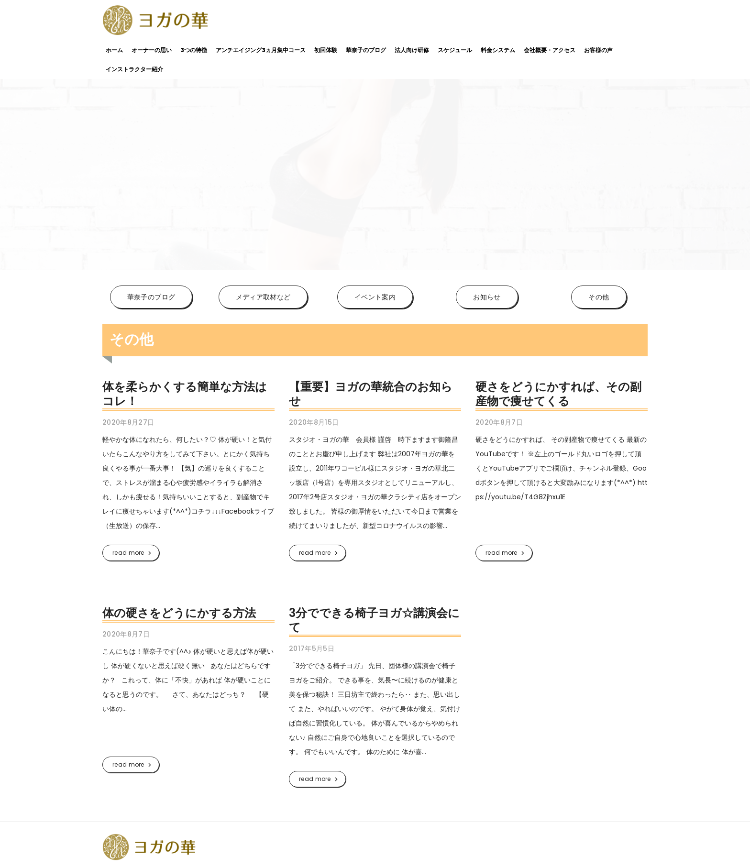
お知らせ (486, 297)
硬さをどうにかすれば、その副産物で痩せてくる (558, 394)
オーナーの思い (152, 50)
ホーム (114, 50)
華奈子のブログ (366, 50)
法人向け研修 (412, 50)
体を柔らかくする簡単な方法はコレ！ (184, 394)
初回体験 (325, 50)
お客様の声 (598, 50)
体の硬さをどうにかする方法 (179, 613)
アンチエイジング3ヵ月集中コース (261, 50)
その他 (598, 297)
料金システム (498, 50)
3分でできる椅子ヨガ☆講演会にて (374, 620)
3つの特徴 (193, 50)
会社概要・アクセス (549, 50)
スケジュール (455, 50)
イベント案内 (375, 297)
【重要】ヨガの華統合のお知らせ (370, 394)
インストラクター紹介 (134, 69)
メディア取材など (263, 297)
